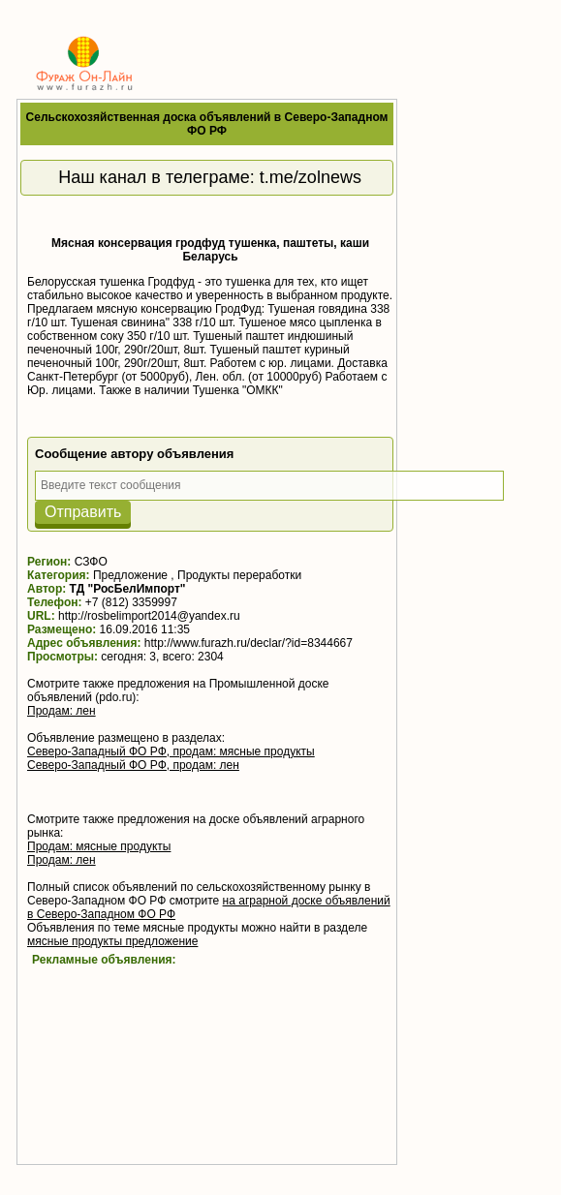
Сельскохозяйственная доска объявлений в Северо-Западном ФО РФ (207, 124)
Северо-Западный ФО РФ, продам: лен (133, 765)
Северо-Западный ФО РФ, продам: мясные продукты (171, 751)
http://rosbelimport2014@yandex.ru (149, 616)
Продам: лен (61, 711)
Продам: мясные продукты (99, 846)
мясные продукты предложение (112, 941)
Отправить (83, 512)
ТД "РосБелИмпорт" (128, 589)
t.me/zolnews (310, 177)
